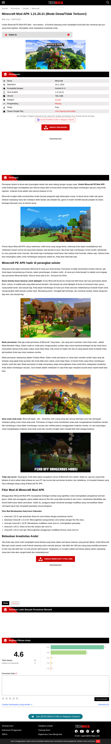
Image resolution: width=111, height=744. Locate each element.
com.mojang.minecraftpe (65, 111)
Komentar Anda (9, 673)
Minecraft (15, 603)
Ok (98, 741)
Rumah (5, 8)
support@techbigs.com (90, 736)
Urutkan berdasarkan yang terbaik (16, 705)
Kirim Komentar (101, 699)
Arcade (58, 100)
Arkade (26, 8)
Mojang (58, 104)
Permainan (15, 8)
